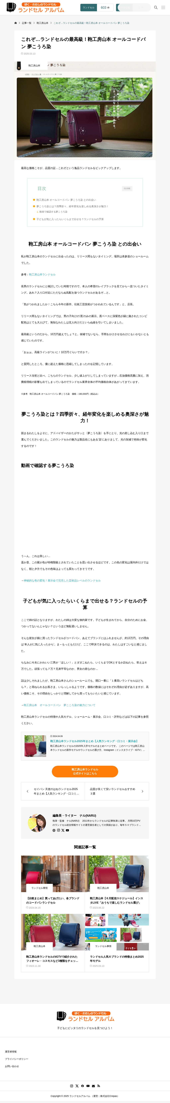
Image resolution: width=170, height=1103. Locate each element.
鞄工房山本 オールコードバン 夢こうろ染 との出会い (70, 199)
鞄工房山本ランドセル (42, 276)
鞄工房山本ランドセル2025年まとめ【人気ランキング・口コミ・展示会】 (94, 743)
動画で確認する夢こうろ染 (58, 212)
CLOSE (127, 188)
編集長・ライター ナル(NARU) (74, 817)
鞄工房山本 (34, 65)
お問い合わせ (12, 1068)
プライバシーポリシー (16, 1060)
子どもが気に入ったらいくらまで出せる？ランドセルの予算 (74, 220)
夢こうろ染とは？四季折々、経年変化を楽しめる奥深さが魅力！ (77, 206)
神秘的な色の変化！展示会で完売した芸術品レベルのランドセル (62, 582)
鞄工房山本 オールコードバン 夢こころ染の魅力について (59, 707)
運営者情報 (11, 1053)
